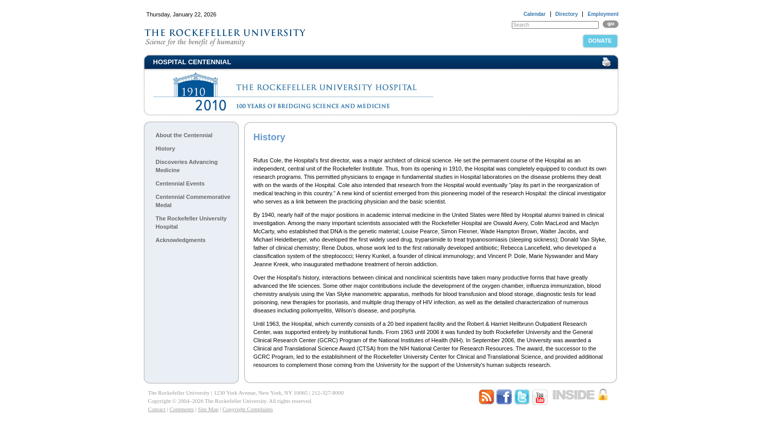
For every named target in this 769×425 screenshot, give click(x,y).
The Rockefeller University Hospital (191, 222)
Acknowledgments (181, 240)
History (165, 148)
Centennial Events (180, 183)
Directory (567, 14)
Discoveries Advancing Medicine (187, 166)
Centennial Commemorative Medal (193, 201)
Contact (157, 409)
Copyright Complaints (248, 409)
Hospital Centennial (192, 62)
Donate (600, 41)
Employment (602, 14)
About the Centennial (184, 135)
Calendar (535, 14)
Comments (181, 409)
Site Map (208, 409)
